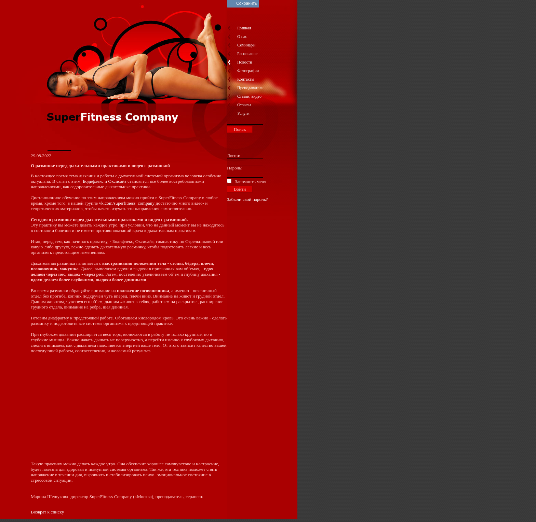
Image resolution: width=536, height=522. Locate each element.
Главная (244, 28)
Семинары (246, 45)
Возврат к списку (47, 511)
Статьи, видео (249, 96)
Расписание (247, 53)
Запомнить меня (250, 181)
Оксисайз (117, 181)
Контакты (245, 79)
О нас (242, 36)
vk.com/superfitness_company (127, 203)
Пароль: (234, 167)
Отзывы (244, 104)
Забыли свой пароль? (247, 199)
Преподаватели (250, 87)
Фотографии (248, 70)
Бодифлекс (93, 181)
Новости (244, 62)
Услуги (243, 113)
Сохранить (246, 3)
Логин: (233, 155)
